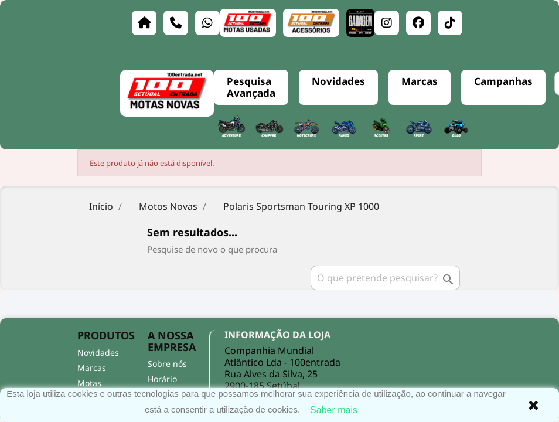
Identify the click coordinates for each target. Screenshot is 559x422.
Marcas (419, 81)
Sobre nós (167, 363)
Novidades (338, 81)
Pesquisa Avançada (251, 87)
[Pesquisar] (385, 278)
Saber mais (333, 410)
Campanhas (503, 81)
